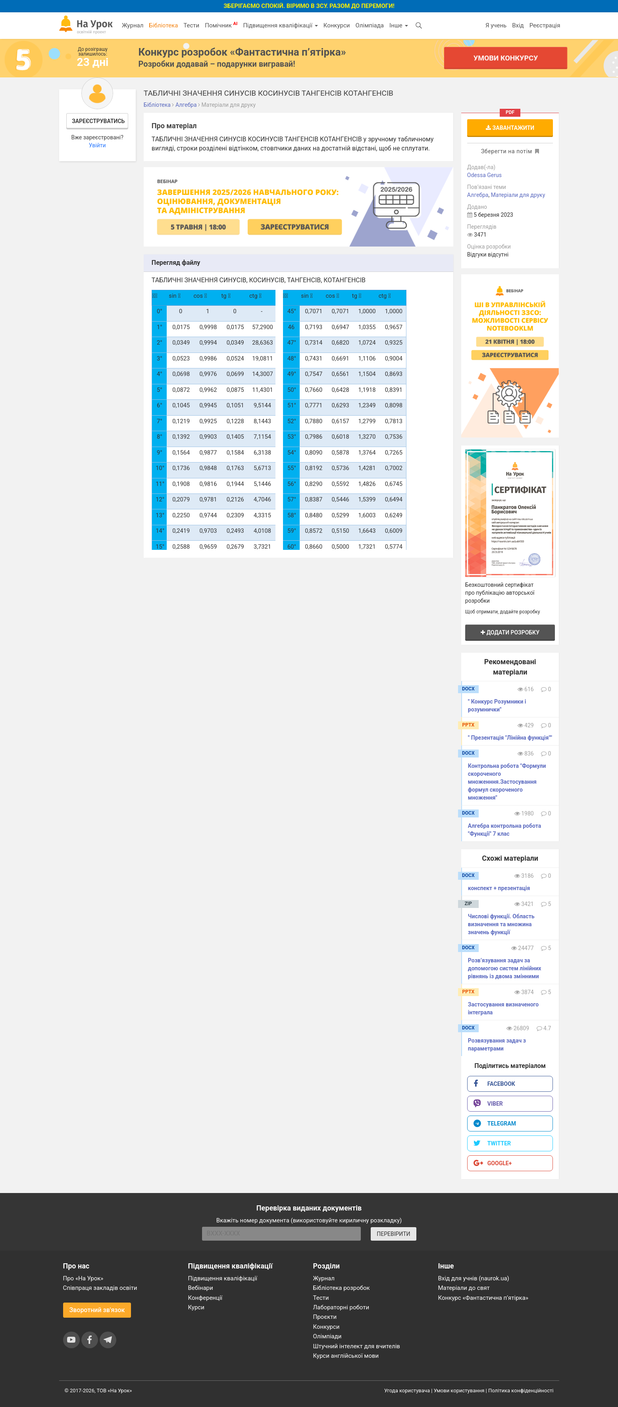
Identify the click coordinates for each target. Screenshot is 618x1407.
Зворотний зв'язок (97, 1310)
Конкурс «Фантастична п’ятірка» (483, 1297)
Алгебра (478, 195)
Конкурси (336, 25)
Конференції (205, 1297)
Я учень (495, 25)
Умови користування (459, 1391)
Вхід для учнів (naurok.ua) (473, 1278)
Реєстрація (544, 25)
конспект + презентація (499, 888)
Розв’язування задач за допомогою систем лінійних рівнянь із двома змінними (504, 968)
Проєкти (325, 1316)
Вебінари (200, 1287)
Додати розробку (510, 632)
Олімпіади (327, 1336)
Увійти (97, 145)
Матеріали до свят (464, 1287)
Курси (196, 1307)
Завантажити (510, 128)
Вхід (518, 25)
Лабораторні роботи (341, 1307)
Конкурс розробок (242, 52)
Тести (191, 25)
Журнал (132, 25)
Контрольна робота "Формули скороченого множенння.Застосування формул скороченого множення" (507, 782)
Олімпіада (370, 25)
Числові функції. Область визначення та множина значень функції (501, 924)
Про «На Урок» (83, 1278)
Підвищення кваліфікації (280, 25)
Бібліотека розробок (341, 1287)
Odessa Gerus (484, 175)
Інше (398, 25)
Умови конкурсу (505, 58)
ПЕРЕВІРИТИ (393, 1234)
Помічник (221, 25)
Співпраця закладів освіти (100, 1287)
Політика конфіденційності (520, 1391)
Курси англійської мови (346, 1355)
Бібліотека (163, 25)
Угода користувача (407, 1391)
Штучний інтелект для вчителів (356, 1346)
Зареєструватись (98, 121)
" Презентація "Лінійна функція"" (510, 737)
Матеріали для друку (518, 195)
